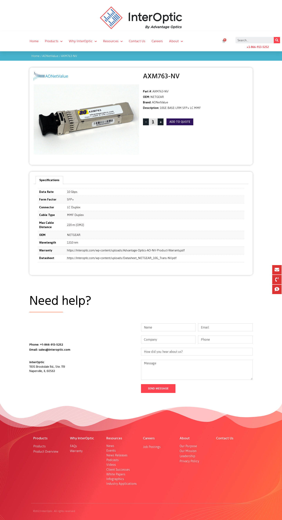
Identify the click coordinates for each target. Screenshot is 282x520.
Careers (157, 41)
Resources (113, 41)
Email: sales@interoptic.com (49, 350)
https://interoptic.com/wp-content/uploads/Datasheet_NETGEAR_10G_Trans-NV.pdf (121, 258)
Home (34, 41)
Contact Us (137, 41)
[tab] (49, 180)
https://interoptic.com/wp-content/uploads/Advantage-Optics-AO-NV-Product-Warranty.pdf (126, 250)
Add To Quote (179, 122)
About (176, 41)
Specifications (49, 180)
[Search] (277, 40)
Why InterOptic (83, 41)
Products (53, 41)
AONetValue (50, 56)
